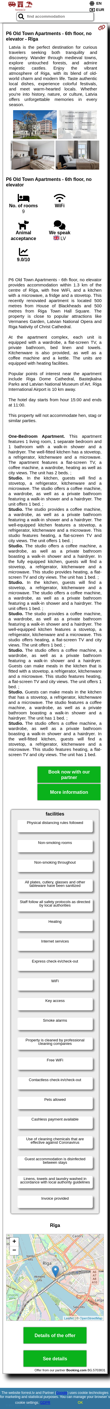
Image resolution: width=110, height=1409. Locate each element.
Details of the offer (55, 1335)
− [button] (14, 1250)
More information (69, 792)
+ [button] (14, 1242)
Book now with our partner (69, 774)
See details (55, 1358)
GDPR (45, 1403)
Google (62, 1393)
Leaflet (69, 1318)
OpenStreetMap (91, 1318)
